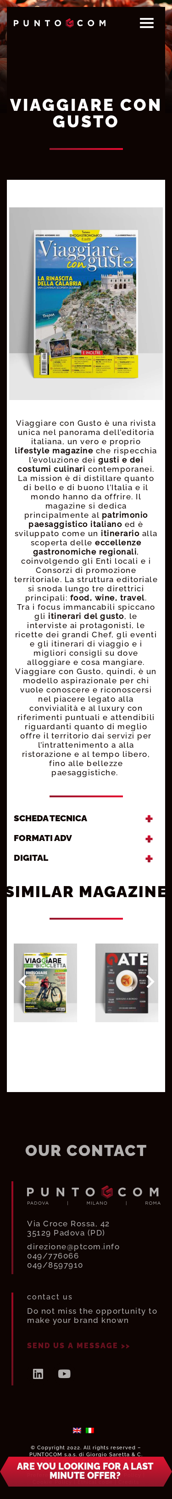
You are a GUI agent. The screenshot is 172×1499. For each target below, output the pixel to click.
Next (150, 981)
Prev (23, 981)
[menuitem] (77, 1430)
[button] (86, 1478)
